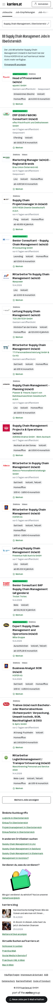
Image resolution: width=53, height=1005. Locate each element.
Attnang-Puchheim (23, 732)
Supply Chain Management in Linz (19, 844)
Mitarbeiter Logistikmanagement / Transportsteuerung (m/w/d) (31, 759)
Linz (16, 179)
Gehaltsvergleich (11, 898)
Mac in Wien (8, 965)
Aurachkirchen (21, 646)
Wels (16, 605)
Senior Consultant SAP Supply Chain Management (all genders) (30, 589)
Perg (16, 219)
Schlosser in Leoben (12, 946)
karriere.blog (10, 904)
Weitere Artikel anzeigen (14, 934)
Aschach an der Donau (25, 445)
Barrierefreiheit (24, 981)
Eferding (18, 137)
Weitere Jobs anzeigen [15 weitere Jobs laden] (26, 800)
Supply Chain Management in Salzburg (21, 848)
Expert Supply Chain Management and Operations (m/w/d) (26, 630)
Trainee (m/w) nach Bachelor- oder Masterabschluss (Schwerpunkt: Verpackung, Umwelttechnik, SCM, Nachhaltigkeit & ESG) (32, 712)
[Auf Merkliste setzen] (18, 104)
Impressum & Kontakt (32, 974)
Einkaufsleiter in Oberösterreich (18, 832)
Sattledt (18, 364)
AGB (46, 974)
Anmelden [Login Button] (41, 4)
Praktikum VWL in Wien (13, 960)
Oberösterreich (11, 41)
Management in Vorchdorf (15, 858)
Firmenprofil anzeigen (15, 64)
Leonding (18, 256)
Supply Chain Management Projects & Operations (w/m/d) (30, 429)
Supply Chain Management (23, 36)
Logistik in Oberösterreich (15, 818)
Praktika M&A (9, 951)
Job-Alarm (43, 12)
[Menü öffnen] (4, 4)
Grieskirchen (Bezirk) (24, 94)
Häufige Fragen (12, 974)
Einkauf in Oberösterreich (15, 822)
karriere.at (32, 941)
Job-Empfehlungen (25, 12)
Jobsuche (7, 12)
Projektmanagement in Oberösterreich (22, 827)
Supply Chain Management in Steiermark (22, 853)
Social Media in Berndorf (14, 955)
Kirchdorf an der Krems (25, 327)
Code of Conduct (42, 981)
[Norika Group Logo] (26, 993)
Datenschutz (8, 981)
